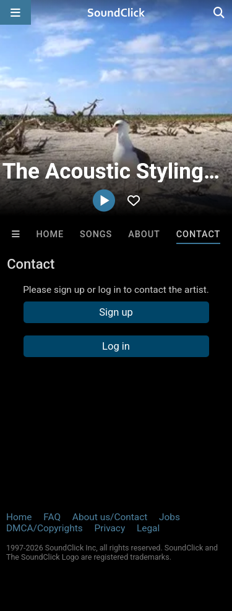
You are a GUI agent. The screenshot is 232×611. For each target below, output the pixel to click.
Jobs (169, 517)
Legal (148, 528)
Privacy (109, 528)
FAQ (52, 517)
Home (50, 234)
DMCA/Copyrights (44, 528)
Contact (198, 234)
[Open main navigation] (15, 12)
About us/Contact (109, 517)
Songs (96, 234)
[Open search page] (219, 12)
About (144, 234)
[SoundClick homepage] (116, 12)
